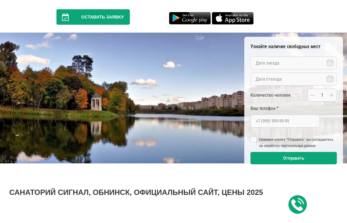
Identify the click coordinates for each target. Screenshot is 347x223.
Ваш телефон (264, 108)
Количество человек (270, 95)
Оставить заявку (90, 17)
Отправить (293, 158)
